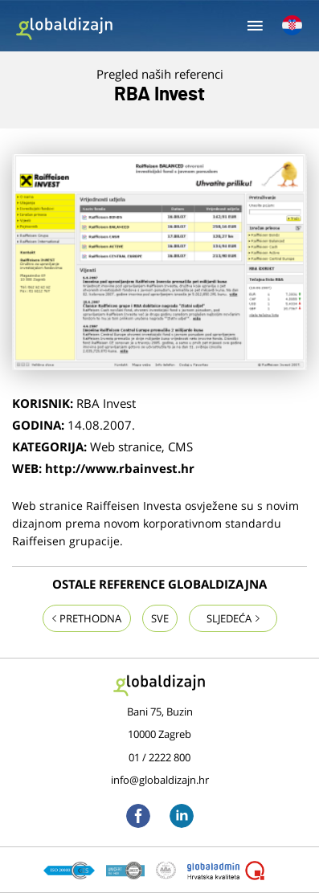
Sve (160, 618)
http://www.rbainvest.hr (119, 468)
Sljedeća (233, 618)
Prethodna (86, 618)
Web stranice (126, 446)
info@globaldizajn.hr (160, 780)
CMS (180, 446)
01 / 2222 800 (159, 757)
